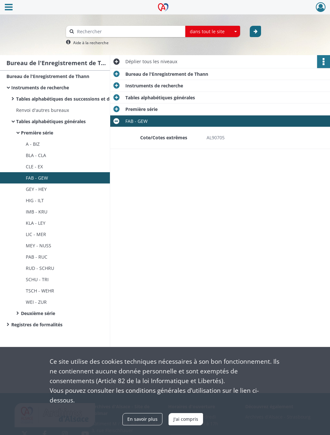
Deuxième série (38, 313)
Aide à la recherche (91, 42)
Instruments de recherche (40, 87)
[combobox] (212, 31)
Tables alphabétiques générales (51, 121)
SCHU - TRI (37, 279)
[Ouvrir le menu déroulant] (9, 8)
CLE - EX (34, 166)
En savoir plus (142, 419)
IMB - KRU (36, 212)
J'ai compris (185, 419)
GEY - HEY (36, 189)
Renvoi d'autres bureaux (42, 110)
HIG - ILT (35, 200)
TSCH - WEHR (40, 291)
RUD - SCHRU (40, 268)
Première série (37, 133)
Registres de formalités (37, 324)
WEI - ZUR (36, 302)
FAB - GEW (37, 178)
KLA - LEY (35, 223)
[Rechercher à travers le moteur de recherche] (129, 31)
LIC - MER (36, 234)
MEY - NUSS (38, 245)
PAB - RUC (36, 257)
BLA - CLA (36, 155)
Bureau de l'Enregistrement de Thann (47, 76)
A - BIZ (33, 144)
